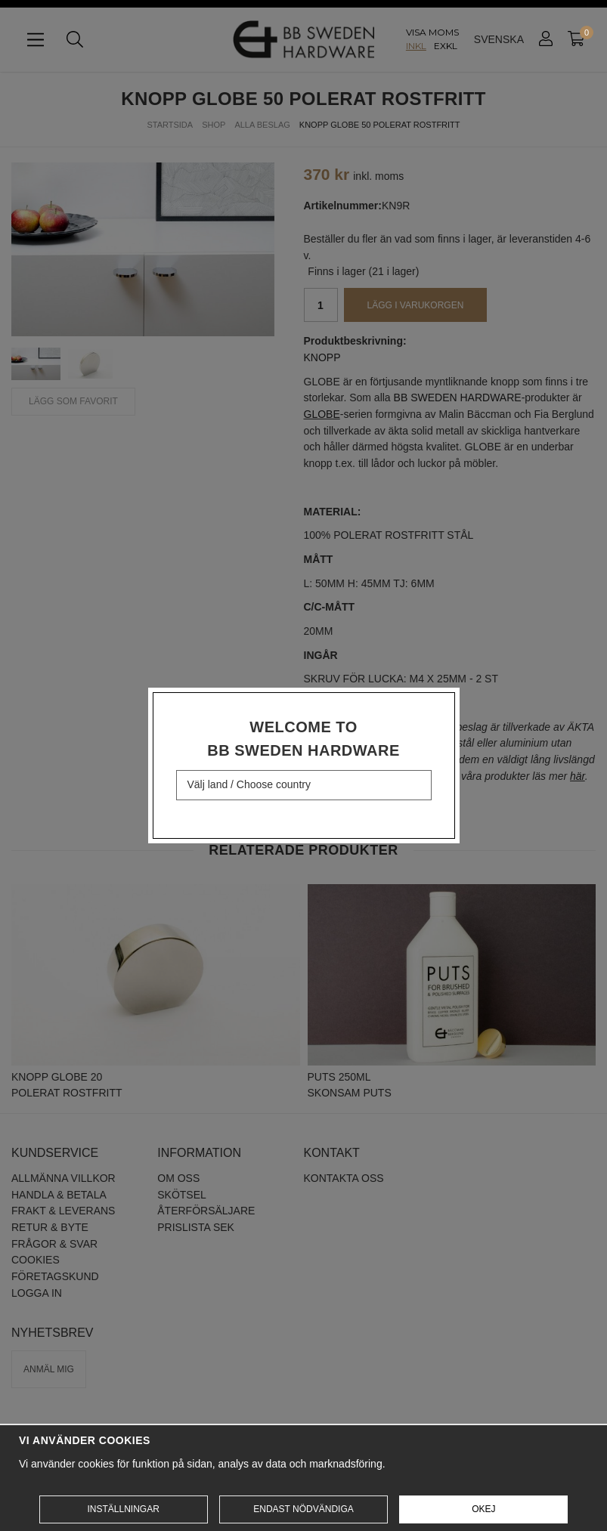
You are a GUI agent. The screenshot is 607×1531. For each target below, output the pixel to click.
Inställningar (123, 1509)
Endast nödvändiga (303, 1509)
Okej (483, 1509)
